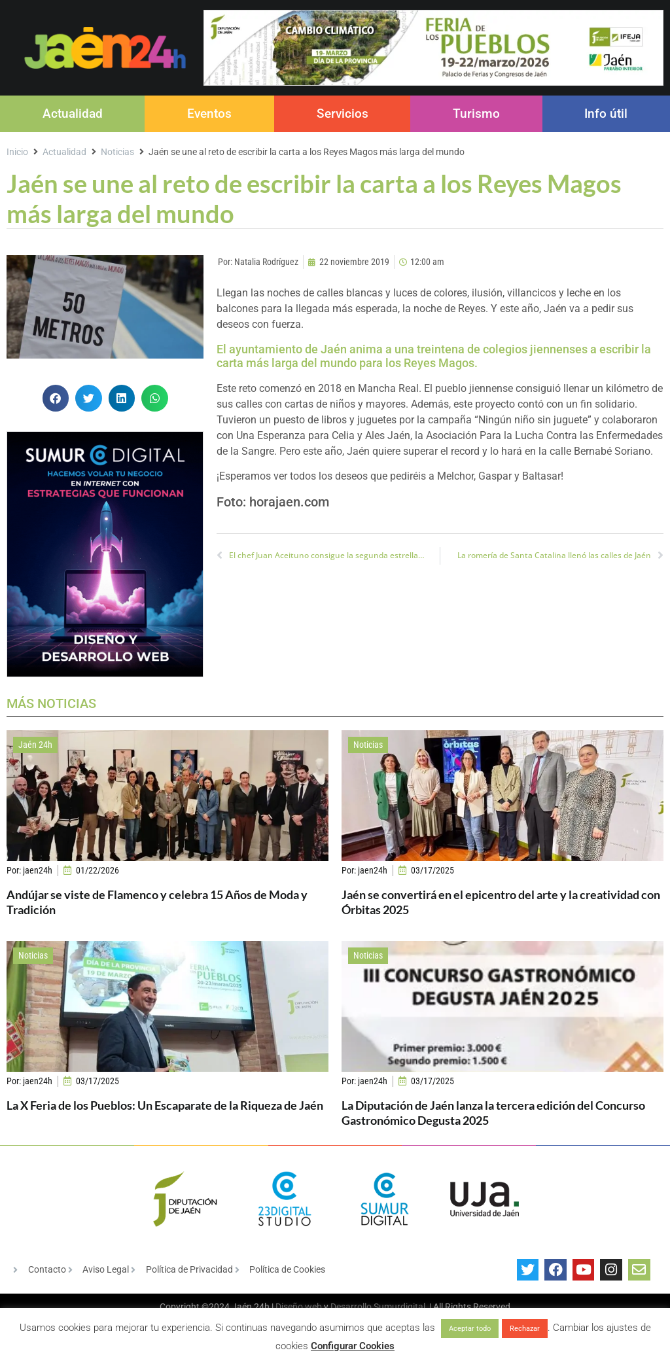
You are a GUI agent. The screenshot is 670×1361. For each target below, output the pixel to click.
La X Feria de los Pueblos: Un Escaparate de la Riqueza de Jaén (165, 1105)
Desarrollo (351, 1306)
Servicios (342, 113)
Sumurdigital (399, 1306)
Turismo (476, 113)
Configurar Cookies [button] (353, 1346)
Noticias (117, 152)
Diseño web (298, 1306)
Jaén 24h (35, 744)
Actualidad (73, 113)
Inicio (17, 152)
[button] (56, 398)
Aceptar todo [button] (470, 1328)
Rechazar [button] (525, 1328)
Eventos (209, 113)
